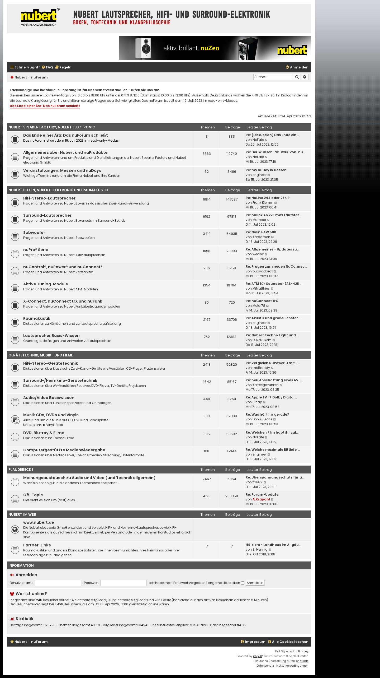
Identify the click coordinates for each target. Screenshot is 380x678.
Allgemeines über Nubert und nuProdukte (65, 152)
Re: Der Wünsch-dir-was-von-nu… (275, 152)
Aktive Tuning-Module (45, 284)
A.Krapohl (261, 499)
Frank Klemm (263, 202)
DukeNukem (262, 340)
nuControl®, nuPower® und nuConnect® (63, 267)
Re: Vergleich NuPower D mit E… (273, 363)
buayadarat (263, 271)
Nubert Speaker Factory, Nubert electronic (51, 127)
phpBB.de (302, 661)
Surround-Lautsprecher (47, 215)
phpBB (257, 656)
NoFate (258, 139)
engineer (260, 175)
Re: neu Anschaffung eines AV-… (274, 380)
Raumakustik (36, 318)
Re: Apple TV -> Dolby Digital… (271, 397)
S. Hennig (260, 549)
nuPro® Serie (35, 249)
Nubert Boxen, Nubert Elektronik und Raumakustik (58, 190)
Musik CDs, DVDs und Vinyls (51, 414)
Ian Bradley (300, 651)
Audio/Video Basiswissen (48, 397)
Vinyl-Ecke (53, 424)
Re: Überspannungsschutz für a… (275, 477)
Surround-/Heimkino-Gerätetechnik (60, 380)
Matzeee (259, 219)
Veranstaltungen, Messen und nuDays (62, 170)
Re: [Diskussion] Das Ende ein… (272, 135)
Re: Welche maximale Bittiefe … (273, 449)
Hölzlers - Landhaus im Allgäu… (273, 544)
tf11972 (258, 482)
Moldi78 (259, 305)
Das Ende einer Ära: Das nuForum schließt (45, 106)
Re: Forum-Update (262, 494)
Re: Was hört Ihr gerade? (267, 414)
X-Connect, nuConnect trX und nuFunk (62, 301)
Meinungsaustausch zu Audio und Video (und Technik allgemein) (89, 477)
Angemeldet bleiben (226, 583)
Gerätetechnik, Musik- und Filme (40, 355)
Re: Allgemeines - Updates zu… (272, 249)
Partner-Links (37, 545)
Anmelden (26, 575)
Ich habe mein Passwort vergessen (177, 583)
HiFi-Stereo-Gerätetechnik (50, 363)
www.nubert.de (38, 522)
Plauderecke (20, 469)
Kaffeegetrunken (266, 385)
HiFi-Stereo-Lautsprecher (49, 198)
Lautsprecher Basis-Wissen (51, 335)
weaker (258, 254)
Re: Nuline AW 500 (261, 232)
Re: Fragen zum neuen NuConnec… (276, 266)
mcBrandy (261, 367)
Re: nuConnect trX (262, 301)
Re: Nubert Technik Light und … (272, 335)
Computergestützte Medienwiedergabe (64, 450)
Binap (257, 402)
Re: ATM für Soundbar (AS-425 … (274, 283)
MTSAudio (198, 625)
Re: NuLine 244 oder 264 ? (267, 198)
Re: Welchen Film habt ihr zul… (272, 432)
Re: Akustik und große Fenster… (273, 318)
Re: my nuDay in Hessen (266, 170)
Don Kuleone (262, 419)
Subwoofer (34, 232)
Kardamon (261, 237)
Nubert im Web (22, 514)
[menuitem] (47, 67)
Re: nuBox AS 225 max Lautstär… (274, 215)
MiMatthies (261, 288)
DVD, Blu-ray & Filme (43, 432)
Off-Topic (33, 495)
